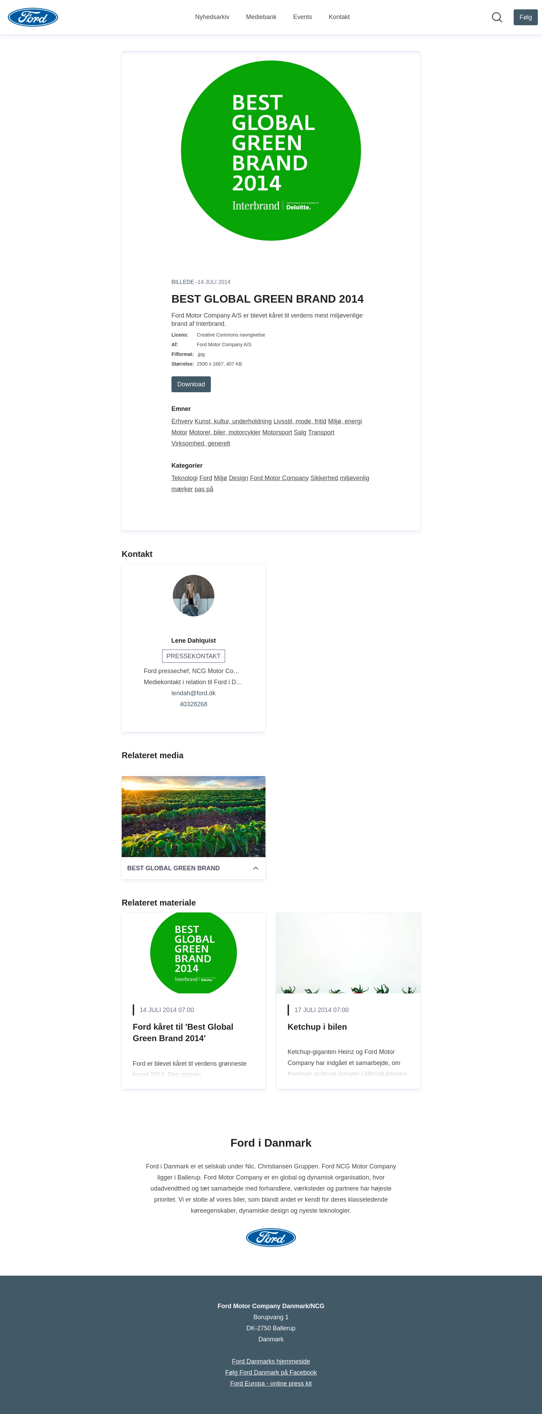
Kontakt (339, 16)
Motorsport (277, 432)
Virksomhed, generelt (200, 443)
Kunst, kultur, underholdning (233, 421)
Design (238, 478)
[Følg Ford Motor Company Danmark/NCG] (526, 17)
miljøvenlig (354, 478)
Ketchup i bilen (317, 1026)
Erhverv (182, 421)
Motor (179, 432)
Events (302, 16)
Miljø (220, 478)
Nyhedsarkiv (212, 16)
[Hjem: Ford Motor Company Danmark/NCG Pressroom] (33, 17)
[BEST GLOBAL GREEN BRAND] (193, 816)
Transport (321, 432)
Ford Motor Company (279, 478)
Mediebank (261, 16)
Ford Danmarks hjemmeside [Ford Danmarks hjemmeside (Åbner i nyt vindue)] (271, 1361)
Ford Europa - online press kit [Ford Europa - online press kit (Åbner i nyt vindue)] (271, 1383)
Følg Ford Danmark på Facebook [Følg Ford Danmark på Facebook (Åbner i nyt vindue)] (271, 1372)
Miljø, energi (345, 421)
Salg (300, 432)
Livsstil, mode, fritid (299, 421)
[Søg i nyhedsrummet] (497, 17)
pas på (204, 489)
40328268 (193, 704)
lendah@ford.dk (193, 693)
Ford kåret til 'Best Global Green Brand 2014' (183, 1032)
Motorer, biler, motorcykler (225, 432)
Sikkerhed (324, 478)
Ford (205, 478)
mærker (182, 489)
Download (191, 384)
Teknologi (184, 478)
